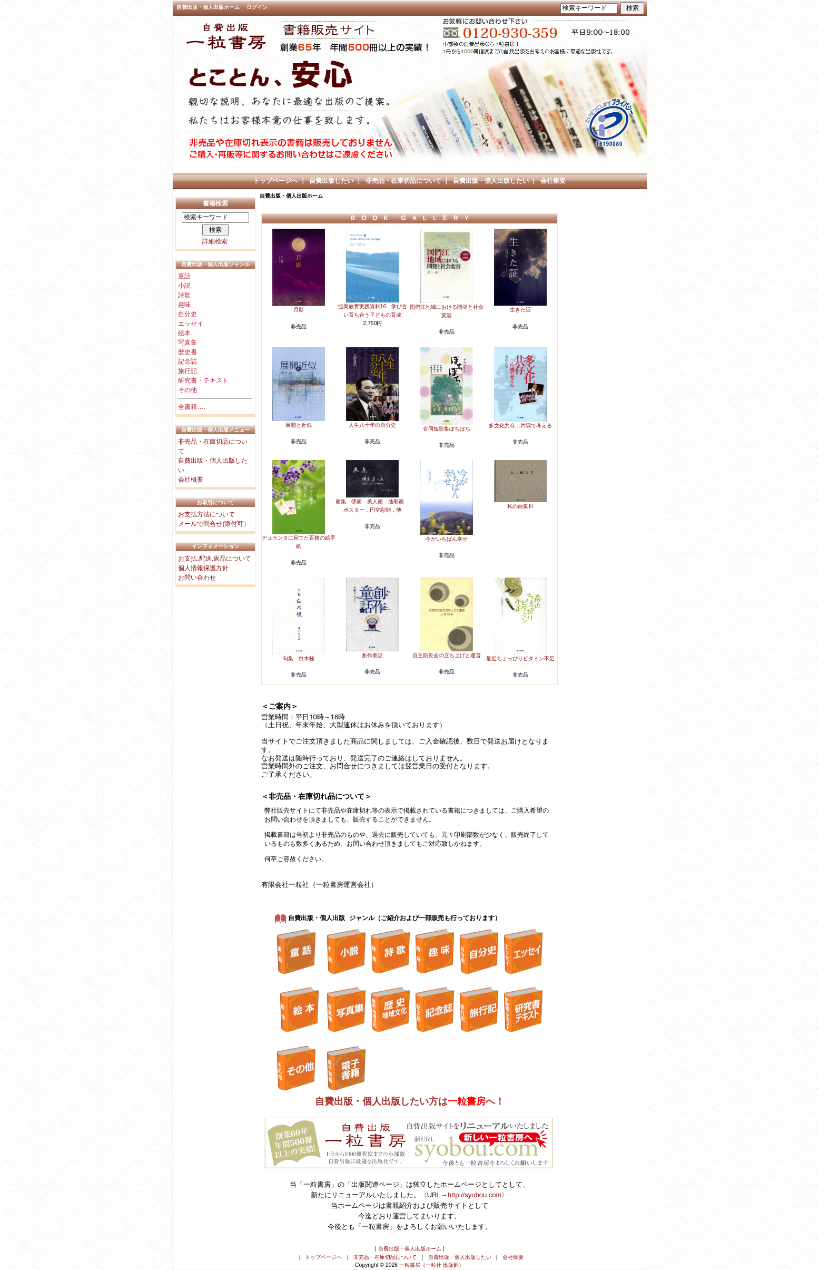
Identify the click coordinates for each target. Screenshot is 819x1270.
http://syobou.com (475, 1195)
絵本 (184, 333)
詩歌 (184, 295)
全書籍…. (191, 407)
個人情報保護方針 (203, 568)
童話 (184, 276)
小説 (184, 285)
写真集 (187, 342)
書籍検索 (215, 203)
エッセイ (190, 323)
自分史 (187, 314)
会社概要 (553, 180)
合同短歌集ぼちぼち (446, 429)
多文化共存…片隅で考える (520, 425)
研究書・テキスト (203, 380)
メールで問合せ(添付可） (214, 523)
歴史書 (187, 352)
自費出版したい (331, 180)
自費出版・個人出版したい (491, 180)
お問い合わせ (197, 577)
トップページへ (275, 180)
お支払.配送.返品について (214, 558)
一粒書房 (467, 1102)
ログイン (257, 7)
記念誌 (187, 361)
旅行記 (187, 371)
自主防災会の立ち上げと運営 (446, 655)
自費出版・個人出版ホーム (208, 7)
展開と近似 (298, 425)
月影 (298, 309)
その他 (187, 390)
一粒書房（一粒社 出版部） (431, 1265)
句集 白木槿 (298, 658)
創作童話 (372, 655)
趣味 (184, 304)
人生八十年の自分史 (372, 425)
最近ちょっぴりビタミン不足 (520, 658)
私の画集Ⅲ (520, 506)
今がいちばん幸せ (447, 539)
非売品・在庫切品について (403, 180)
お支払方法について (206, 514)
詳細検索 (215, 241)
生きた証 (520, 309)
